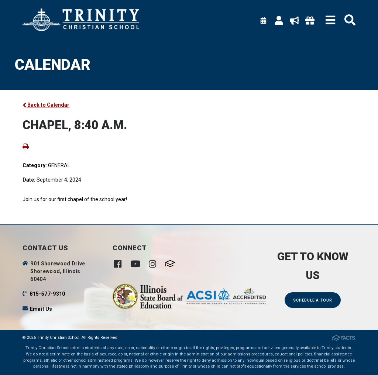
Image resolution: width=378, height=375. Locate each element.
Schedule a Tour (312, 300)
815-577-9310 (47, 294)
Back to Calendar (46, 105)
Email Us (41, 309)
